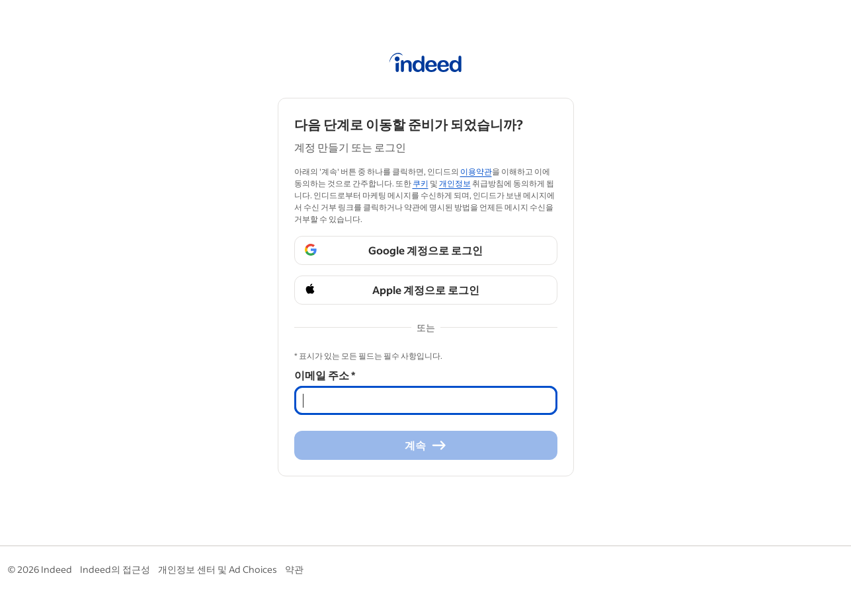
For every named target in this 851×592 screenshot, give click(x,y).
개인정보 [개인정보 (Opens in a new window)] (455, 183)
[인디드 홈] (425, 65)
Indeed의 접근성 (115, 569)
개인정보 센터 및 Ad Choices (217, 569)
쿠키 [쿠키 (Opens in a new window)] (420, 183)
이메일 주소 (324, 375)
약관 (294, 569)
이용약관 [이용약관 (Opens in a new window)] (476, 171)
